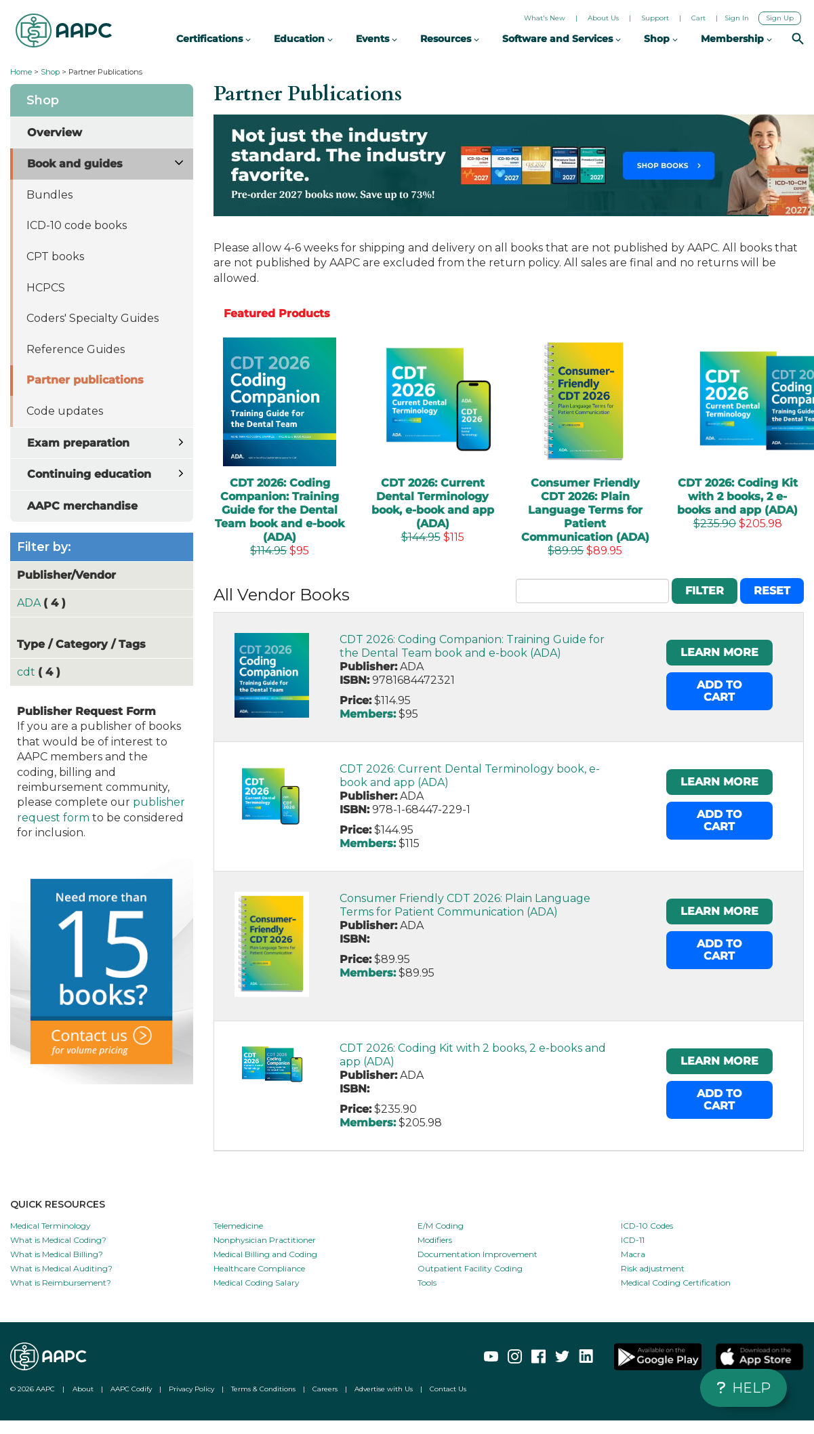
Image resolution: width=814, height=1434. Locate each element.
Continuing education (89, 474)
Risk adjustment (653, 1268)
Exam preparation (78, 442)
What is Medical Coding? (58, 1240)
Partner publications (85, 379)
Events (376, 39)
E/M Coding (441, 1226)
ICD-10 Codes (647, 1226)
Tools (427, 1282)
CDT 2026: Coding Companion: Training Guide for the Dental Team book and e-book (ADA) (472, 646)
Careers (325, 1389)
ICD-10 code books (76, 225)
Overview (54, 132)
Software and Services (561, 39)
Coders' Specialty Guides (92, 318)
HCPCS (45, 287)
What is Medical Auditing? (61, 1268)
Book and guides (75, 163)
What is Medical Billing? (56, 1254)
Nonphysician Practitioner (264, 1240)
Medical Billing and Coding (265, 1254)
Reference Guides (75, 349)
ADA (30, 602)
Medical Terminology (50, 1226)
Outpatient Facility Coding (470, 1268)
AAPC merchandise (82, 505)
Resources (449, 39)
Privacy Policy (191, 1389)
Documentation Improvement (477, 1254)
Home (21, 72)
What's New (544, 18)
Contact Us (448, 1389)
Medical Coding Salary (256, 1282)
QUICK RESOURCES (57, 1204)
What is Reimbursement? (60, 1282)
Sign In (737, 18)
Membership (736, 39)
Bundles (49, 194)
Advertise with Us (383, 1389)
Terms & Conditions (263, 1389)
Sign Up (780, 18)
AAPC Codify (131, 1389)
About (83, 1389)
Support (655, 18)
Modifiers (435, 1240)
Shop (50, 72)
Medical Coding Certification (676, 1282)
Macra (633, 1254)
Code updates (64, 411)
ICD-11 (633, 1240)
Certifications (213, 39)
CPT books (55, 256)
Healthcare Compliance (259, 1268)
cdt (27, 671)
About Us (603, 18)
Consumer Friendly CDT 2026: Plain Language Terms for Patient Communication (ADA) (465, 905)
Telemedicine (238, 1226)
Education (303, 39)
